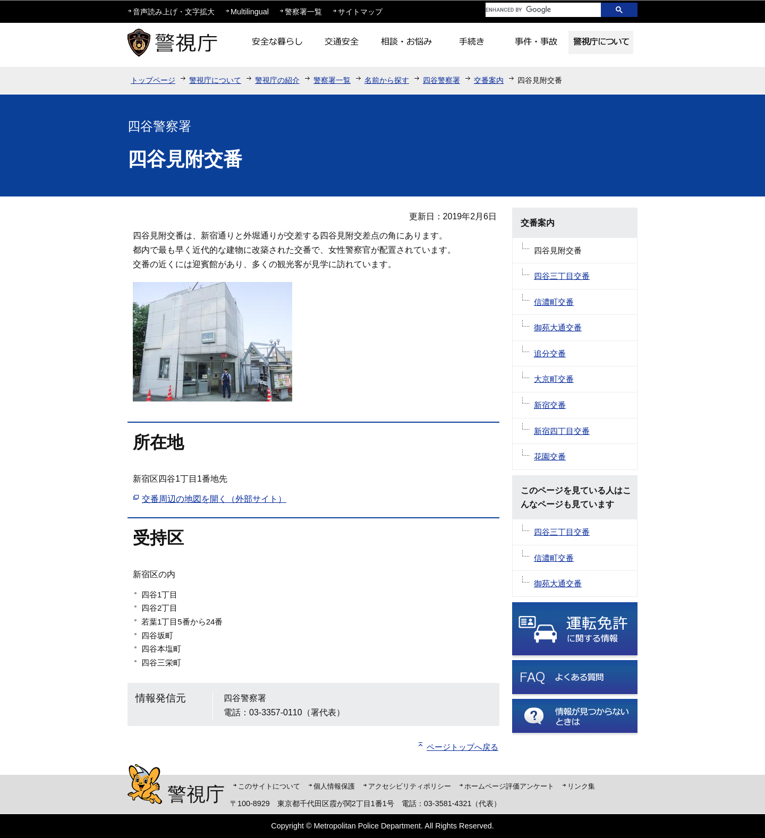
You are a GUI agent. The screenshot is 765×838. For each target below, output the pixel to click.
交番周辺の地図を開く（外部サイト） (214, 498)
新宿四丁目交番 (562, 430)
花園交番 (550, 456)
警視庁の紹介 (277, 80)
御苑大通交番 (558, 327)
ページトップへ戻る (462, 746)
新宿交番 (550, 404)
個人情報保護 (334, 786)
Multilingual (250, 11)
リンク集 (581, 786)
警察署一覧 (303, 11)
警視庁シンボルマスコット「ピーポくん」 (145, 784)
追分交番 (550, 353)
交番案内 (489, 80)
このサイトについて (269, 786)
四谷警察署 (441, 80)
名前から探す (386, 80)
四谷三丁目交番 (562, 275)
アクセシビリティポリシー (409, 786)
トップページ (153, 80)
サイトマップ (360, 11)
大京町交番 (554, 378)
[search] (535, 9)
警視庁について (215, 80)
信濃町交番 (554, 301)
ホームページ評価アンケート (509, 786)
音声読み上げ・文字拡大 (174, 11)
